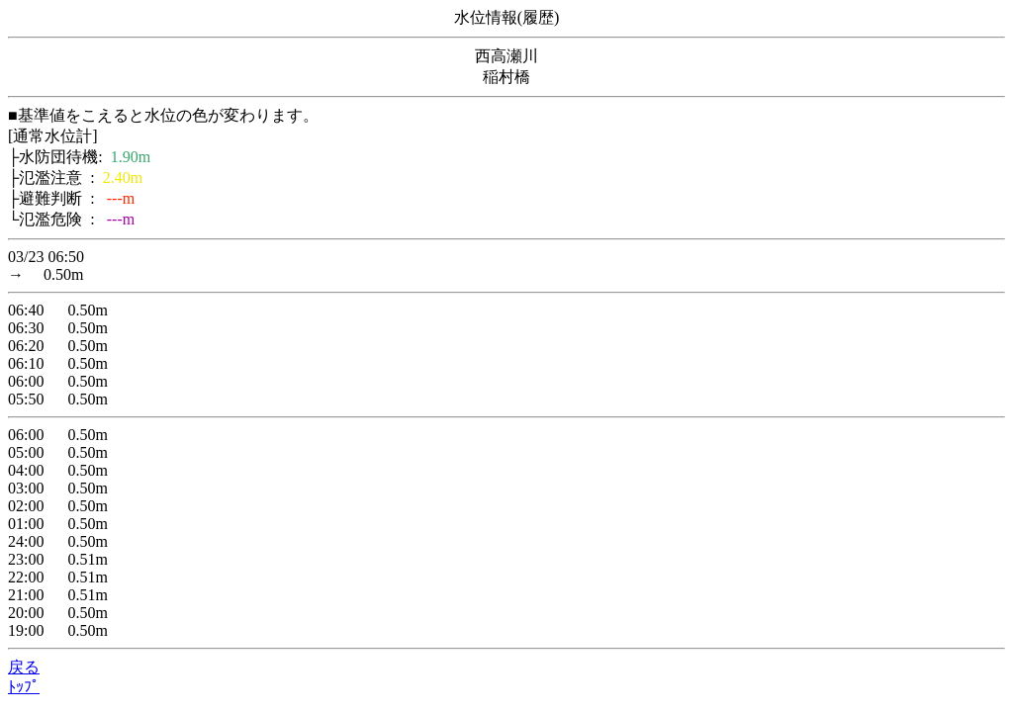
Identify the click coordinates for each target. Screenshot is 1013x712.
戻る (24, 667)
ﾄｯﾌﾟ (24, 686)
